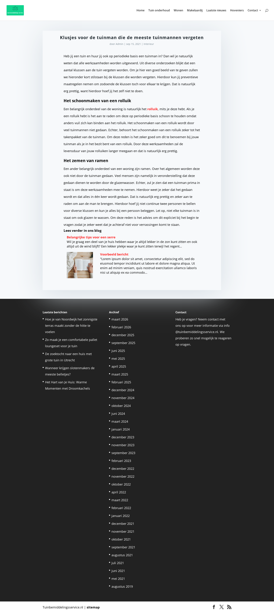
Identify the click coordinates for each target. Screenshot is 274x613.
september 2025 (123, 343)
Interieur (149, 44)
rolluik (152, 109)
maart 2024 (119, 421)
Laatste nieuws (216, 10)
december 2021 (122, 523)
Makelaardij (195, 10)
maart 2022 (119, 500)
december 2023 (122, 437)
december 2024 (122, 390)
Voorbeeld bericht (114, 254)
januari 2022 (120, 516)
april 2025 (118, 366)
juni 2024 (118, 413)
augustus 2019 (122, 586)
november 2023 (122, 445)
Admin (119, 44)
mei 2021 (118, 578)
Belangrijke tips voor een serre (91, 237)
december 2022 (122, 468)
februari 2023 (121, 461)
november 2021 (122, 531)
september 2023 (123, 453)
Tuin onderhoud (159, 10)
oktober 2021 (121, 539)
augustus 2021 (122, 555)
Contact (253, 10)
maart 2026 (119, 319)
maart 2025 (119, 374)
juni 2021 (118, 571)
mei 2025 (118, 358)
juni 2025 (118, 351)
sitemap (93, 607)
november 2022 (122, 476)
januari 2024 (120, 429)
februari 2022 (121, 508)
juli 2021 (117, 563)
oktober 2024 (121, 406)
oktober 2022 (121, 484)
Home (140, 10)
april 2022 (118, 492)
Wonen (178, 10)
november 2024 (122, 398)
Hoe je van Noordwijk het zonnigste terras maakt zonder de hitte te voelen (71, 325)
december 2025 (122, 335)
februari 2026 (121, 327)
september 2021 (123, 547)
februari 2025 (121, 382)
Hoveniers (237, 10)
